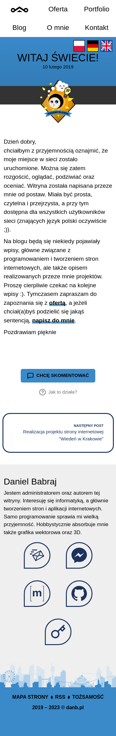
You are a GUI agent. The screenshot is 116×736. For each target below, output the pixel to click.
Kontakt (97, 27)
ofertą (57, 303)
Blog (19, 27)
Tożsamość (88, 697)
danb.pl (75, 707)
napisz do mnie (53, 320)
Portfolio (96, 9)
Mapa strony (30, 697)
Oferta (57, 9)
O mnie (58, 27)
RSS (60, 697)
